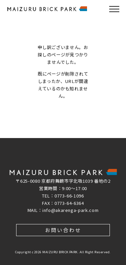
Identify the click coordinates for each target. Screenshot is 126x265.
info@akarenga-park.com (70, 210)
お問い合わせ (63, 229)
